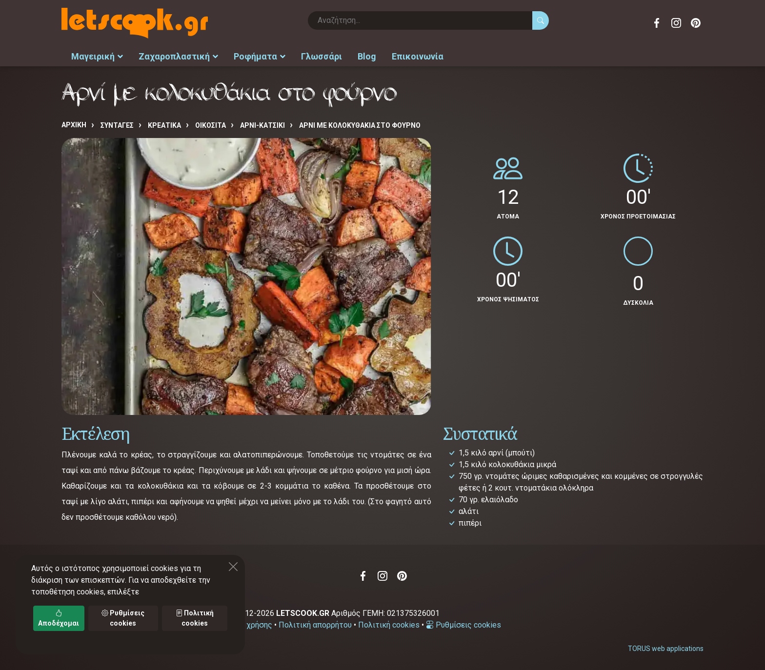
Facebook (656, 23)
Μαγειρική (97, 56)
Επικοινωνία (417, 56)
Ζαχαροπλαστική (178, 56)
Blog (367, 56)
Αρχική (73, 125)
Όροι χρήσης (250, 625)
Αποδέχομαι (58, 618)
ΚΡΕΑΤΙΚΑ (164, 125)
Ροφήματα (259, 56)
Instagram (676, 23)
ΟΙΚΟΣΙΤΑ (210, 125)
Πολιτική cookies (389, 625)
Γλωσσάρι (321, 56)
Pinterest (696, 23)
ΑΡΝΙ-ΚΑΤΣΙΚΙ (262, 125)
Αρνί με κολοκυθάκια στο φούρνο (360, 125)
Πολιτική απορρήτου (315, 625)
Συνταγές (117, 125)
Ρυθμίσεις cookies (463, 625)
